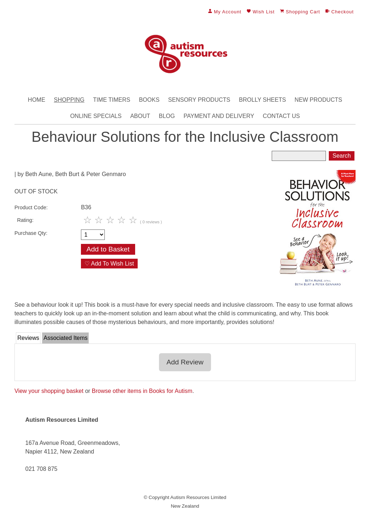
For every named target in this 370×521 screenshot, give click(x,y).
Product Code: (31, 207)
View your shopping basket (48, 391)
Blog (167, 116)
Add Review (185, 362)
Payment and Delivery (219, 116)
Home (36, 100)
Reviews (28, 338)
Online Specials (95, 116)
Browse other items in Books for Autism (142, 391)
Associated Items (65, 338)
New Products (318, 100)
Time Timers (111, 100)
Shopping (69, 100)
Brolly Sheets (262, 100)
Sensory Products (199, 100)
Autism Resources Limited (198, 497)
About (140, 116)
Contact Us (281, 116)
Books (149, 100)
